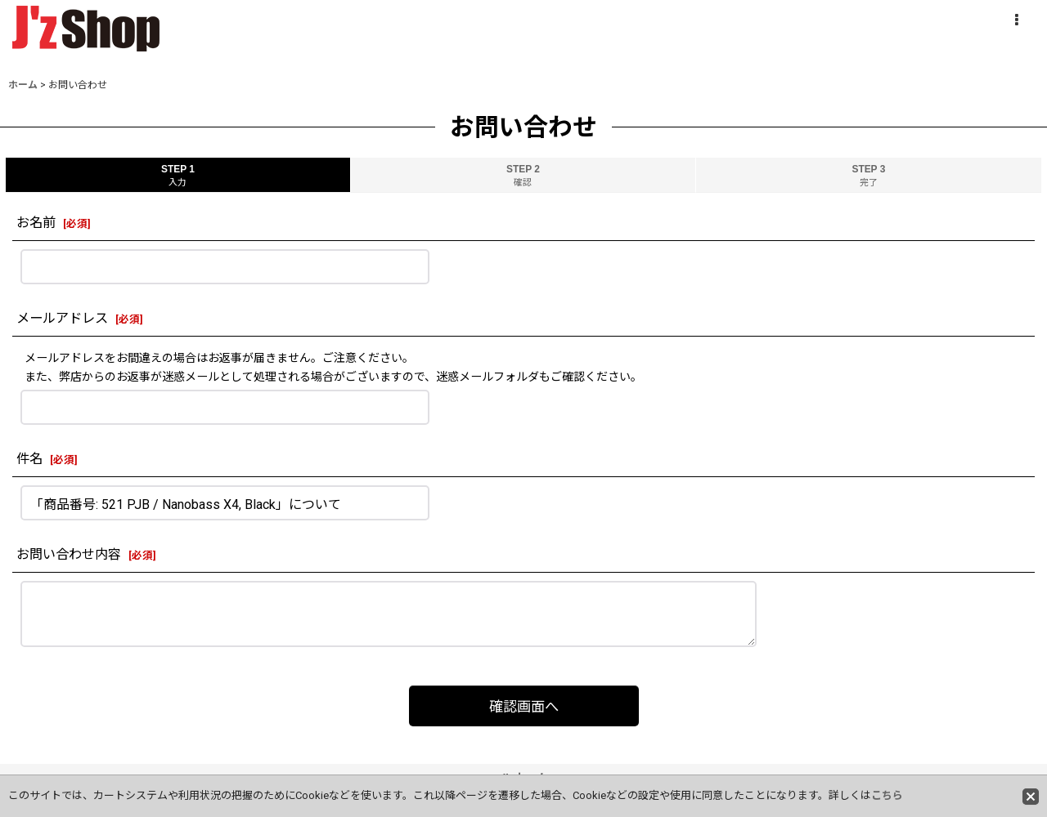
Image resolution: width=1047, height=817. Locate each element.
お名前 (36, 222)
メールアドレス (62, 318)
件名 (29, 459)
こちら (887, 795)
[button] (1016, 20)
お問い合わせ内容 (68, 554)
